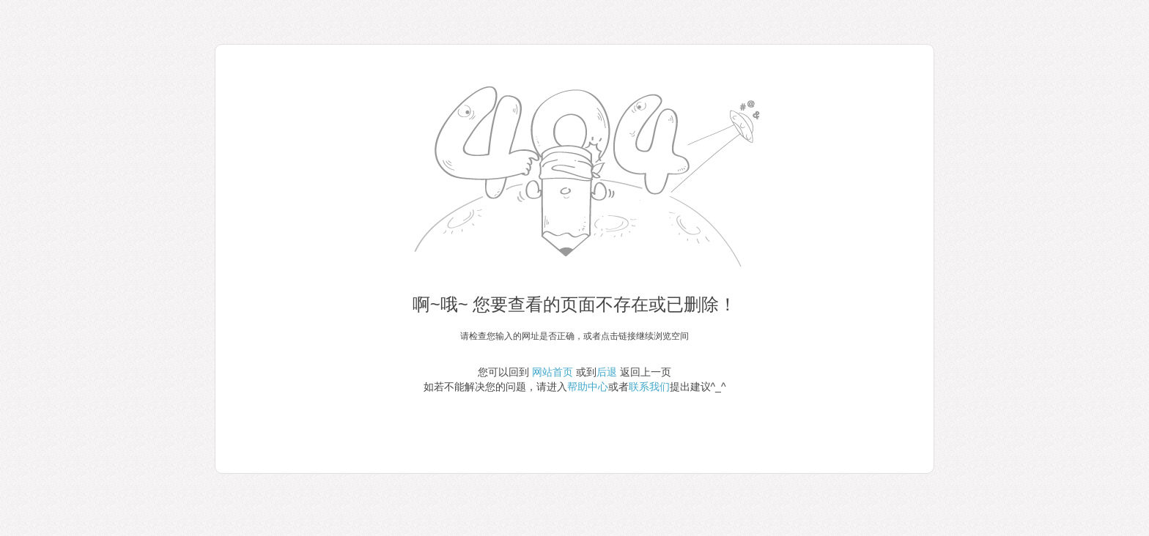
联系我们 (649, 386)
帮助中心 (587, 386)
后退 (606, 372)
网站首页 (552, 372)
